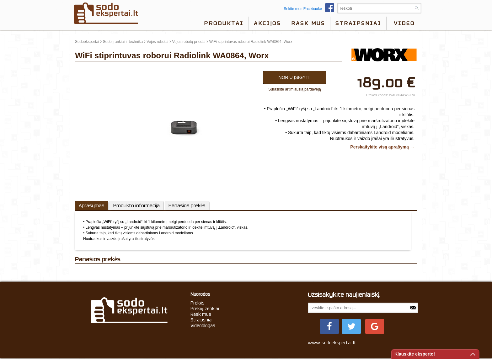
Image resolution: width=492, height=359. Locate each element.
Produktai (223, 23)
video (404, 23)
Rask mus (308, 23)
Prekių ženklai (204, 308)
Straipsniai (358, 23)
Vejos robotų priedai (189, 41)
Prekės (197, 302)
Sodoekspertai (87, 41)
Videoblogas (202, 325)
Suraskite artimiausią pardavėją (294, 89)
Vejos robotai (157, 41)
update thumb (88, 69)
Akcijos (267, 23)
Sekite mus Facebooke (310, 9)
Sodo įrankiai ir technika (123, 41)
